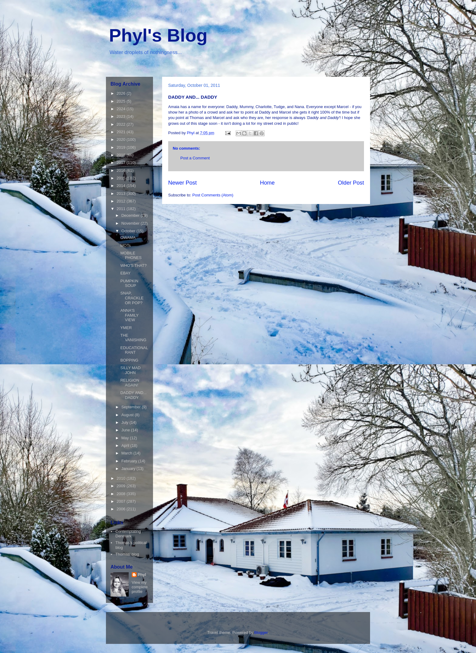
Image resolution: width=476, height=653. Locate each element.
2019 (122, 147)
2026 (122, 93)
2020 (122, 139)
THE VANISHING (133, 337)
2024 (122, 109)
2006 (122, 509)
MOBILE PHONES (130, 255)
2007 (122, 501)
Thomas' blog (127, 554)
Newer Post (182, 183)
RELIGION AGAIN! (129, 382)
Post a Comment (195, 158)
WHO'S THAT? (133, 265)
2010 (122, 478)
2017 (122, 162)
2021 (122, 132)
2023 (122, 116)
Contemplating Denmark (128, 534)
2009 (122, 486)
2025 (122, 101)
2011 (122, 208)
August (128, 415)
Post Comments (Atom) (212, 195)
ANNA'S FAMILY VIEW (129, 315)
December (131, 215)
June (126, 430)
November (131, 223)
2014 (122, 185)
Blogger (261, 632)
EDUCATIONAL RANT (134, 350)
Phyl (142, 574)
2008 (122, 493)
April (126, 445)
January (129, 468)
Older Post (351, 183)
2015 (122, 178)
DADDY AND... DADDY (133, 395)
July (125, 422)
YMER (126, 327)
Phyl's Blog (158, 35)
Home (267, 183)
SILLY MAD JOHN (130, 370)
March (127, 453)
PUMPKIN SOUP (129, 283)
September (131, 407)
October (129, 231)
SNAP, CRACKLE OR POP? (131, 298)
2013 (122, 193)
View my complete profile (140, 587)
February (129, 461)
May (125, 438)
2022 (122, 124)
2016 (122, 170)
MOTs (125, 245)
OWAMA (127, 237)
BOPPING (129, 360)
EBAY (125, 273)
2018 (122, 155)
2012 (122, 201)
